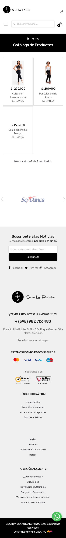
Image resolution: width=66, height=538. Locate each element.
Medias (33, 444)
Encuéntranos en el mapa (33, 340)
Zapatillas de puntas (33, 407)
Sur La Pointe (32, 524)
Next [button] (64, 199)
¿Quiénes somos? (33, 476)
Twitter (31, 268)
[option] (33, 199)
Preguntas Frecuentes (33, 492)
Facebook (16, 268)
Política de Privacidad (33, 502)
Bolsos (33, 454)
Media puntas (33, 402)
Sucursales (33, 482)
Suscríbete (33, 257)
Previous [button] (2, 199)
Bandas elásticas (33, 417)
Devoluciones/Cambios (33, 487)
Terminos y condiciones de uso (33, 497)
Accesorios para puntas (33, 412)
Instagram (48, 268)
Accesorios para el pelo (33, 449)
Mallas (33, 439)
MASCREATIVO (39, 531)
